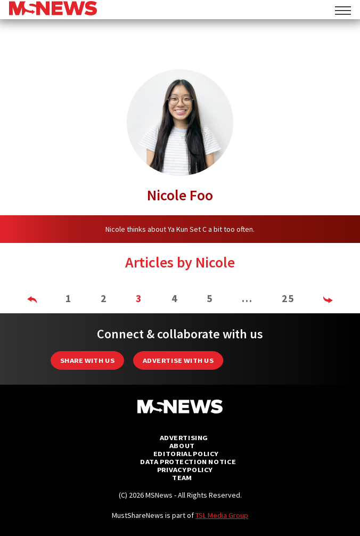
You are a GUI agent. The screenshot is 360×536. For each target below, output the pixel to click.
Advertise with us (178, 360)
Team (182, 478)
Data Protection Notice (188, 462)
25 (288, 298)
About (182, 446)
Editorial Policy (185, 454)
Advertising (184, 438)
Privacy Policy (184, 470)
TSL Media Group (221, 515)
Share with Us (87, 360)
